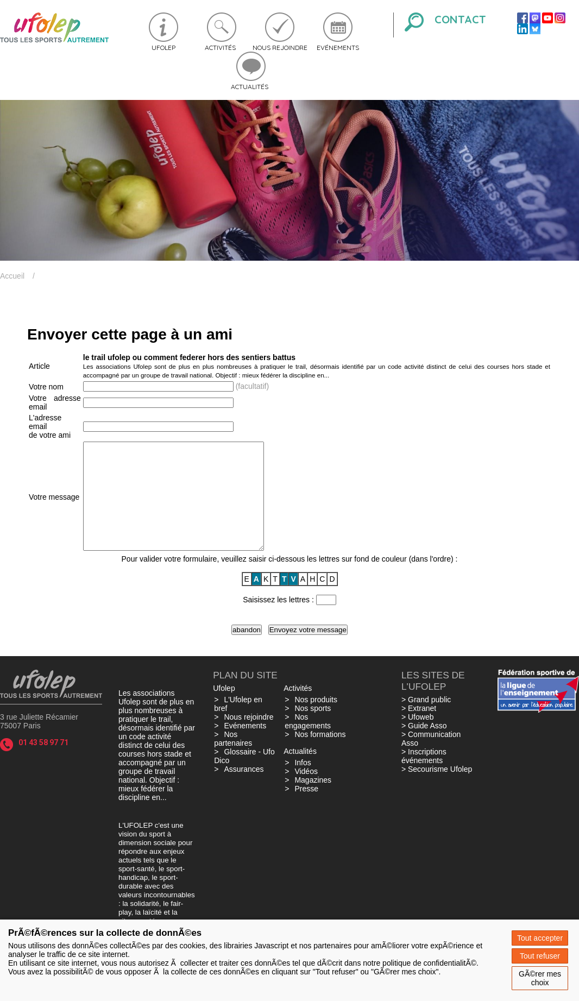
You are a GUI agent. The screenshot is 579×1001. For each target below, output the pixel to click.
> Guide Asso (424, 746)
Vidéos (306, 792)
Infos (302, 783)
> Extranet (418, 729)
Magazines (312, 801)
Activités (220, 47)
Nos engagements (308, 742)
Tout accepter (540, 938)
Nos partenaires (233, 760)
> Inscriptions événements (423, 777)
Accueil (12, 276)
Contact (460, 19)
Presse (306, 809)
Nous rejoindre (280, 47)
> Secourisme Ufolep (436, 790)
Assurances (243, 790)
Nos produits (315, 720)
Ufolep (163, 47)
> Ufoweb (417, 738)
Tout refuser (540, 956)
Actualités (249, 87)
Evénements (338, 47)
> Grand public (426, 720)
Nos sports (312, 729)
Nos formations (319, 755)
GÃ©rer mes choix (540, 978)
